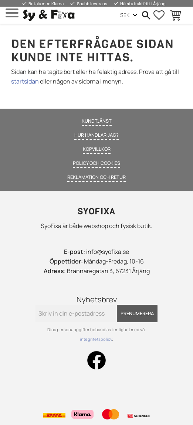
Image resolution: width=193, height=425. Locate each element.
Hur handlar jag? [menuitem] (96, 135)
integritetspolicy (96, 339)
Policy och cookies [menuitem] (96, 163)
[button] (12, 13)
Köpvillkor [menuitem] (97, 149)
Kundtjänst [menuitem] (97, 121)
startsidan (25, 81)
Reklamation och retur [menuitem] (96, 177)
